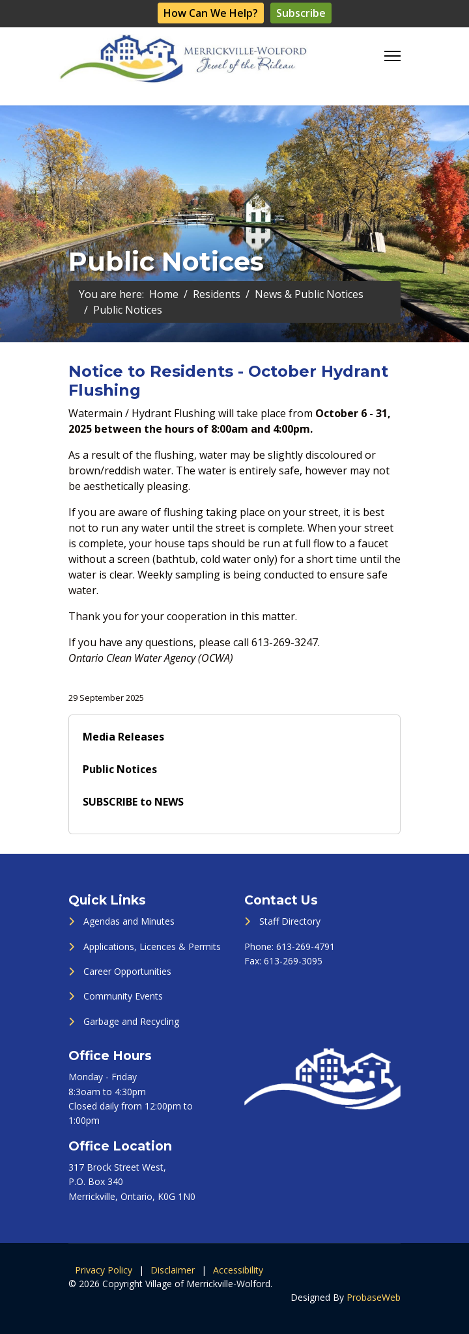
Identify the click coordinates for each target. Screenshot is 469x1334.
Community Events (123, 996)
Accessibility (238, 1270)
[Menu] (392, 55)
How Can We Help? (210, 13)
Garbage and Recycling (131, 1021)
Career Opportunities (127, 971)
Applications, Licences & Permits (152, 946)
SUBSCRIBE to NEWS (133, 802)
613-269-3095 (293, 961)
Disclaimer (172, 1270)
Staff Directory (289, 921)
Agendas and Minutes (129, 921)
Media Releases (123, 736)
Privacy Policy (103, 1270)
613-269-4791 (305, 946)
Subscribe (301, 13)
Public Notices (120, 769)
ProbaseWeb (374, 1297)
